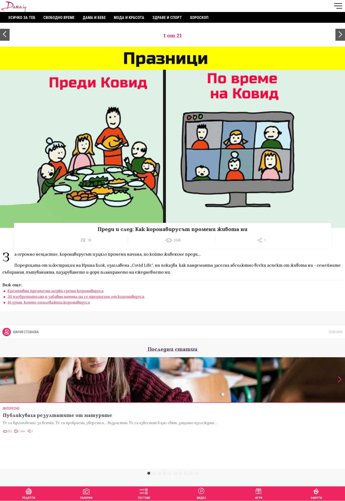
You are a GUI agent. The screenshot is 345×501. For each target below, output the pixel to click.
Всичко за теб (21, 17)
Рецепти (28, 493)
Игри (258, 493)
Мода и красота (129, 17)
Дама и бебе (94, 17)
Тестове (144, 493)
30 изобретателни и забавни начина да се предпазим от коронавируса (75, 296)
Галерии (86, 493)
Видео (201, 493)
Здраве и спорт (167, 17)
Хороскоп (199, 17)
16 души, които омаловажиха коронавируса (48, 302)
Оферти (316, 493)
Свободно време (59, 17)
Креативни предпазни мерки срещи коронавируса (55, 290)
